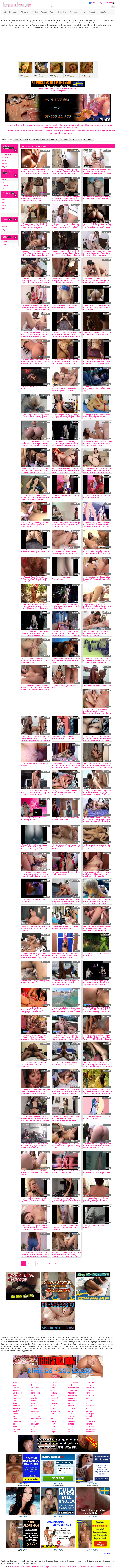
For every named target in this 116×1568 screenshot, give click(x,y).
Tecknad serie (92, 389)
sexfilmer (89, 1385)
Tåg (105, 740)
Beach (86, 901)
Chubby (31, 199)
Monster (34, 282)
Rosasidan (53, 127)
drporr (15, 1426)
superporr (72, 1398)
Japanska (61, 201)
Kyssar (35, 957)
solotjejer (34, 1401)
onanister (71, 1416)
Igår (2, 202)
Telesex (40, 125)
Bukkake (76, 255)
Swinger (66, 1093)
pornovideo (90, 1432)
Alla (2, 189)
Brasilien (42, 226)
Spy (37, 201)
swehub (16, 1416)
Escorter (47, 131)
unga (33, 1395)
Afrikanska (25, 606)
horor (88, 1393)
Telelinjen (16, 125)
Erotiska (55, 928)
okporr (70, 1419)
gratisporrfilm (55, 1398)
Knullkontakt (54, 131)
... (43, 1263)
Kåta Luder (9, 131)
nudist (33, 1421)
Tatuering (95, 497)
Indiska (98, 445)
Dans (101, 389)
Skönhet (63, 362)
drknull (33, 1383)
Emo (108, 472)
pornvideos (90, 1421)
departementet (37, 1406)
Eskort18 (66, 127)
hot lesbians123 (88, 139)
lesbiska (53, 1390)
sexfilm (34, 1426)
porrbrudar (90, 1395)
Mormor (74, 1091)
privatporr (53, 1429)
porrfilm (53, 1385)
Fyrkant (72, 552)
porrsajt (89, 1416)
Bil (84, 389)
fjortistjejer (72, 1424)
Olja (107, 554)
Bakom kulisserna (97, 362)
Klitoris (69, 1039)
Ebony (93, 554)
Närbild (60, 171)
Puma (70, 793)
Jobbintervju (57, 282)
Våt (90, 309)
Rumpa (106, 226)
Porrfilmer (92, 131)
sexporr (71, 1406)
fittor (32, 1390)
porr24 (52, 1388)
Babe (40, 171)
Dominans (44, 280)
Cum (90, 199)
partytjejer (17, 1390)
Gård (98, 1093)
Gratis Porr (67, 131)
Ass (36, 171)
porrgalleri (90, 1390)
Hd (29, 957)
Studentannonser (37, 131)
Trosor (61, 173)
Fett (107, 1012)
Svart (37, 280)
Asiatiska (56, 199)
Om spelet (96, 334)
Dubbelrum (35, 255)
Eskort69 (17, 131)
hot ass (16, 139)
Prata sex (47, 125)
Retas (33, 820)
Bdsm (70, 253)
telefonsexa (72, 1395)
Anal (30, 171)
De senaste (5, 157)
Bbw (90, 416)
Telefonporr (72, 125)
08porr (52, 1406)
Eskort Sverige (95, 125)
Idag (3, 199)
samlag (52, 1426)
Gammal (99, 228)
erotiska (53, 1408)
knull (14, 1401)
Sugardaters (105, 131)
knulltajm (53, 1393)
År (2, 212)
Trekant (75, 201)
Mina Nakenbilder (83, 125)
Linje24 (10, 125)
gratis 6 (16, 1383)
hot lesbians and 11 (76, 139)
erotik (70, 1385)
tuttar (15, 1419)
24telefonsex (18, 1414)
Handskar (56, 497)
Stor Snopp (32, 173)
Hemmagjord (35, 228)
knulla (33, 1432)
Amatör (24, 171)
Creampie (60, 228)
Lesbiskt (33, 1012)
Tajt (45, 282)
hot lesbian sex (54, 139)
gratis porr (35, 1388)
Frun (42, 201)
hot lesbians (64, 139)
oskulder (71, 1414)
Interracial (91, 228)
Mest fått (4, 164)
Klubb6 (59, 127)
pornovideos (91, 1429)
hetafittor (16, 1406)
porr (14, 1385)
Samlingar (69, 445)
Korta (3, 223)
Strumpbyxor (43, 1227)
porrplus (71, 1432)
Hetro (93, 3)
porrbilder (90, 1426)
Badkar (29, 416)
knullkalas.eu (14, 1567)
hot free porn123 (34, 139)
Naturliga (94, 418)
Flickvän (86, 822)
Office (69, 201)
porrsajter (90, 1414)
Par (38, 199)
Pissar (75, 1012)
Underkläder (98, 364)
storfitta (34, 1398)
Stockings (25, 364)
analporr (34, 1408)
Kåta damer (68, 133)
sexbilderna (35, 1393)
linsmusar (35, 1424)
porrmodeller (73, 1383)
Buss (46, 253)
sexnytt (34, 1403)
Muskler (86, 497)
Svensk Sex (84, 131)
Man (108, 307)
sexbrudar (35, 1411)
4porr (33, 1385)
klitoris (70, 1426)
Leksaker (39, 364)
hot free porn (24, 139)
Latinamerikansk (99, 416)
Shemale (109, 3)
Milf (33, 201)
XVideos (4, 245)
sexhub (89, 1411)
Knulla (98, 131)
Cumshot (97, 199)
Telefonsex (34, 125)
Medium (4, 226)
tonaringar (17, 1421)
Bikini (37, 579)
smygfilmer (54, 1403)
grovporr (34, 1429)
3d (84, 226)
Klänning (76, 1200)
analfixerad (72, 1390)
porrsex (71, 1429)
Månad (3, 209)
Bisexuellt (31, 1010)
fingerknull (90, 1406)
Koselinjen (54, 125)
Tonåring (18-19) (61, 526)
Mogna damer (58, 133)
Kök (40, 418)
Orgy (40, 282)
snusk (52, 1414)
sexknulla (90, 1383)
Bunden (94, 928)
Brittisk (69, 255)
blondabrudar (73, 1388)
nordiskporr (17, 1393)
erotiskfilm (17, 1408)
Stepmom (69, 173)
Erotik (61, 131)
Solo (106, 389)
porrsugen (90, 1388)
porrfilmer (53, 1383)
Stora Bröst (33, 226)
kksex (52, 1395)
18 (54, 226)
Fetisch (67, 171)
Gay (100, 3)
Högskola (76, 765)
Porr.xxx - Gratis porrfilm (58, 91)
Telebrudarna (25, 125)
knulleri (15, 1395)
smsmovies (72, 1401)
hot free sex (44, 139)
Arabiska (60, 955)
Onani (105, 199)
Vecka (3, 206)
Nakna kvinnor (26, 131)
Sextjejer (46, 127)
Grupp (30, 472)
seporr (52, 1424)
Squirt (68, 554)
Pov (75, 307)
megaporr (72, 1421)
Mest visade (5, 160)
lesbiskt (89, 1401)
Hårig (67, 228)
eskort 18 (53, 1421)
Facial (66, 336)
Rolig (89, 334)
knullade (16, 1432)
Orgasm (105, 1093)
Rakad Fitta (76, 131)
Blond (86, 171)
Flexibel (97, 173)
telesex (15, 1424)
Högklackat (38, 472)
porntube (89, 1424)
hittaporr (71, 1393)
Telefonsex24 (63, 125)
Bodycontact (73, 127)
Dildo (90, 173)
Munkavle (105, 173)
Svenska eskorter (106, 125)
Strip (59, 608)
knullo (88, 1408)
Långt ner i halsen (40, 1200)
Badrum (36, 416)
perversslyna (36, 1419)
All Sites (4, 241)
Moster (55, 738)
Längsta (4, 167)
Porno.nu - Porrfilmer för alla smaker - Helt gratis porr (58, 88)
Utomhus (41, 336)
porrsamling (35, 1416)
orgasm (34, 1414)
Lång (3, 230)
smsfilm (71, 1403)
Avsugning (42, 173)
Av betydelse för (7, 154)
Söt (61, 336)
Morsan (74, 171)
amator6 (16, 1411)
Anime (95, 226)
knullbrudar (17, 1398)
